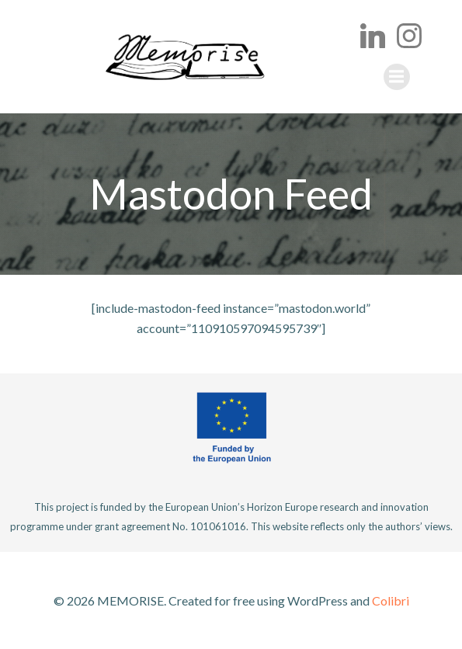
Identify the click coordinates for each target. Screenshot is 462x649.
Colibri (390, 600)
